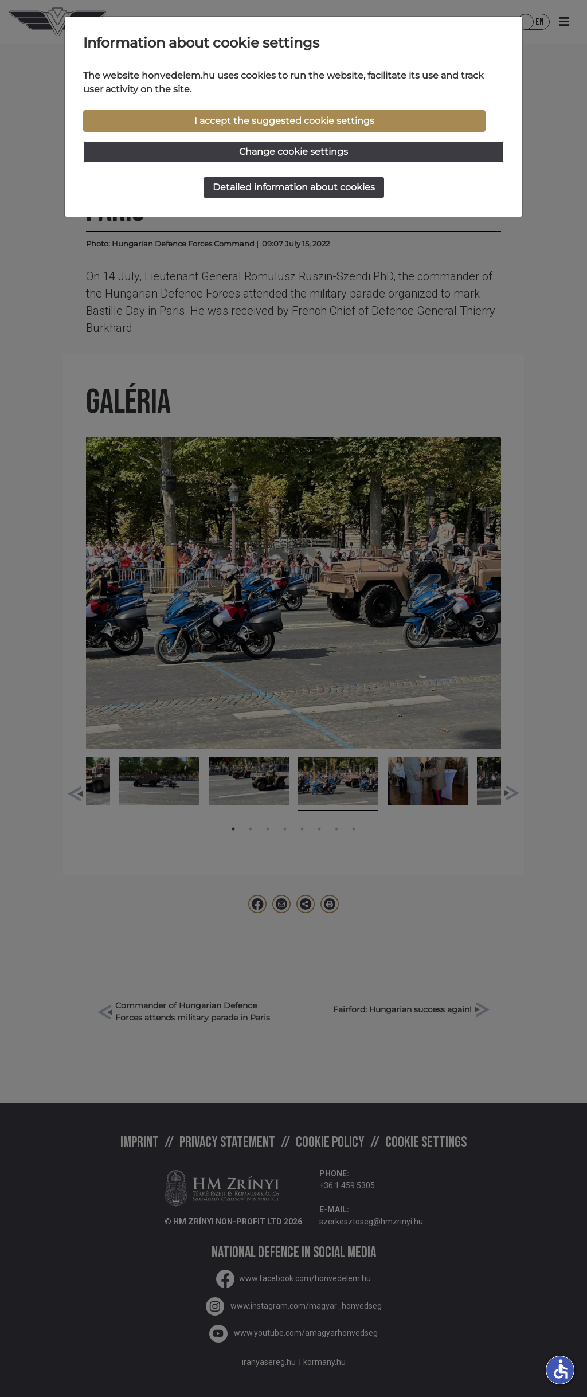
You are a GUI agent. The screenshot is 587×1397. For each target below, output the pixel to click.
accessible (560, 1368)
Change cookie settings (293, 151)
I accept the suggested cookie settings (284, 120)
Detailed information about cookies (294, 187)
